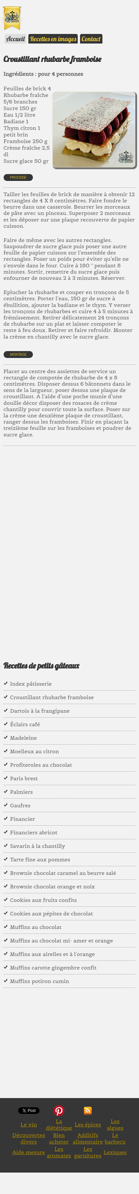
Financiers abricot (34, 832)
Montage (18, 354)
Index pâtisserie (31, 683)
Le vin (28, 1124)
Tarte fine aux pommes (40, 859)
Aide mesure (29, 1152)
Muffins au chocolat (36, 927)
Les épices (87, 1124)
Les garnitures (87, 1152)
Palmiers (21, 792)
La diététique (59, 1124)
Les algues (115, 1124)
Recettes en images (53, 39)
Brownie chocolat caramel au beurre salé (63, 873)
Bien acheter (59, 1138)
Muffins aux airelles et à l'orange (52, 954)
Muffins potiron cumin (39, 981)
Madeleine (23, 737)
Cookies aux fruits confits (43, 900)
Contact (91, 39)
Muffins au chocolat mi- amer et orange (61, 940)
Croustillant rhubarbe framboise (52, 697)
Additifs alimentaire (88, 1138)
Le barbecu (115, 1138)
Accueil (15, 39)
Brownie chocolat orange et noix (52, 886)
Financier (22, 819)
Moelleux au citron (34, 751)
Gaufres (20, 805)
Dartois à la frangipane (40, 710)
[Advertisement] (69, 545)
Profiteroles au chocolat (41, 764)
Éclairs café (25, 724)
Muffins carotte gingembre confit (53, 967)
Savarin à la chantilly (37, 846)
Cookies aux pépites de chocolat (51, 913)
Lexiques (114, 1152)
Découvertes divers (28, 1138)
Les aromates (59, 1152)
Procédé (18, 177)
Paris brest (24, 778)
